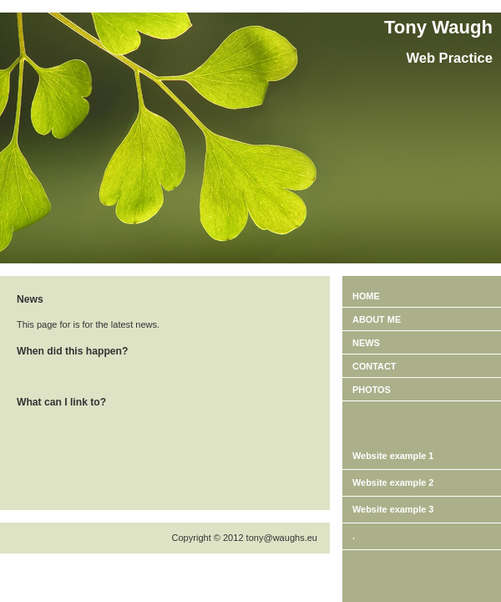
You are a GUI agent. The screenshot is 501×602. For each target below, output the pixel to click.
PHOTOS (371, 390)
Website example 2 (392, 482)
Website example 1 (392, 456)
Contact (374, 366)
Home (366, 296)
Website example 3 (392, 509)
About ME (376, 319)
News (366, 343)
